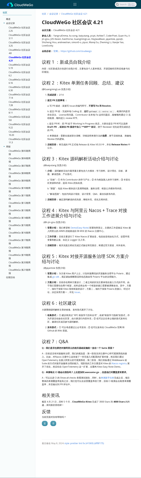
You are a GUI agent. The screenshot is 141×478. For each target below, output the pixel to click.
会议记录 (53, 13)
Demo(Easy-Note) (79, 227)
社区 (44, 13)
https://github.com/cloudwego (76, 51)
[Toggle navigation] (75, 4)
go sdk (55, 276)
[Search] (126, 4)
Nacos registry (119, 363)
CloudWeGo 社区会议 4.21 (74, 13)
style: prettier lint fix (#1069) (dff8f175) (84, 443)
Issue (77, 292)
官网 (55, 51)
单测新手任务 (107, 377)
